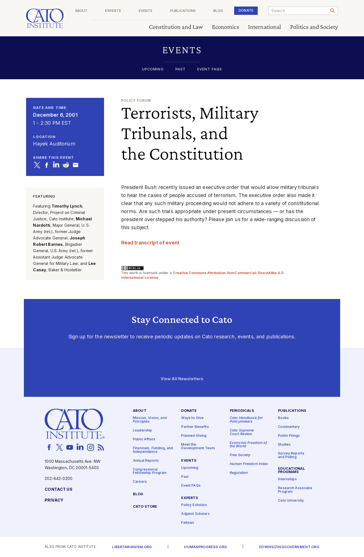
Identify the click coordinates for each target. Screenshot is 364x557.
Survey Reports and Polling (291, 455)
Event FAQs (209, 69)
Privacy (54, 500)
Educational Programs (291, 470)
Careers (140, 482)
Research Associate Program (295, 490)
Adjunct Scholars (195, 514)
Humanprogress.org (205, 547)
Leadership (142, 430)
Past (180, 69)
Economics (225, 27)
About (104, 11)
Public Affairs (144, 439)
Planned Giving (193, 436)
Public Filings (289, 436)
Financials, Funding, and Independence (153, 450)
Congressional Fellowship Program (150, 471)
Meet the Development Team (197, 446)
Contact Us (58, 489)
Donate (249, 10)
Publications (195, 11)
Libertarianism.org (132, 547)
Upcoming (153, 69)
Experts (132, 11)
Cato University (291, 500)
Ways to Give (192, 418)
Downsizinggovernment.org (289, 547)
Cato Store (145, 507)
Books (283, 418)
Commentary (289, 427)
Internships (287, 479)
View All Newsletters (182, 379)
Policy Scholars (194, 505)
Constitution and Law (176, 27)
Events (161, 11)
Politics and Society (314, 27)
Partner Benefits (195, 427)
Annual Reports (146, 461)
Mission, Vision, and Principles (150, 419)
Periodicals (242, 411)
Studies (284, 444)
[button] (182, 50)
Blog (226, 11)
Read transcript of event (150, 243)
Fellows (187, 523)
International (264, 27)
